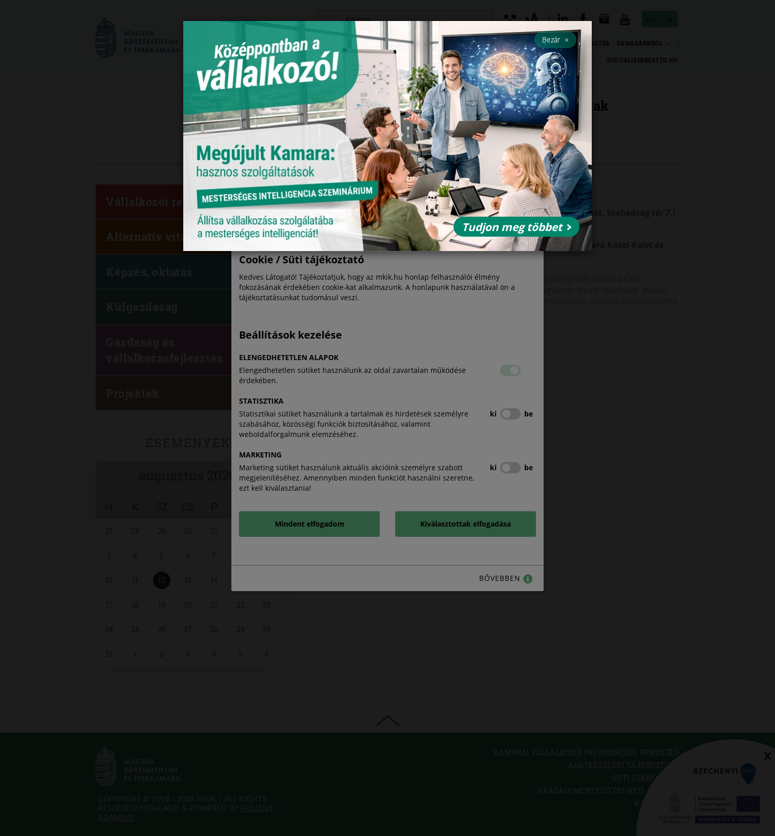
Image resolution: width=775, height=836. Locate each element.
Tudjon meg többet (516, 227)
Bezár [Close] (555, 39)
